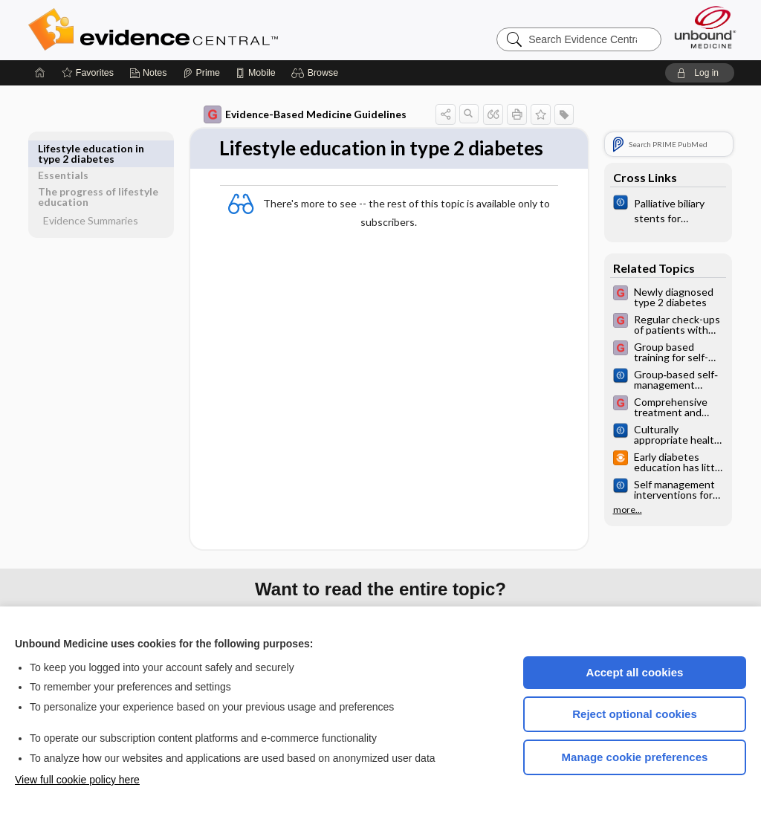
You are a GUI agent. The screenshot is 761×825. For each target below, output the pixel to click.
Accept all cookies (635, 672)
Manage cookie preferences (635, 757)
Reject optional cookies (634, 714)
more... (627, 509)
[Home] (40, 72)
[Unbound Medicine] (705, 27)
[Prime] (201, 72)
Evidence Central (212, 29)
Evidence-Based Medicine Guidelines (305, 114)
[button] (317, 72)
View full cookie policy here (77, 780)
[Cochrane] (668, 209)
